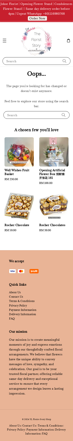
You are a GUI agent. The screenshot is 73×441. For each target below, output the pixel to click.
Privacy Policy (18, 305)
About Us (15, 292)
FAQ (12, 318)
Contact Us (16, 296)
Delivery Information (22, 314)
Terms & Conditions (22, 301)
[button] (4, 41)
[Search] (64, 60)
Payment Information (22, 310)
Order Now (37, 18)
